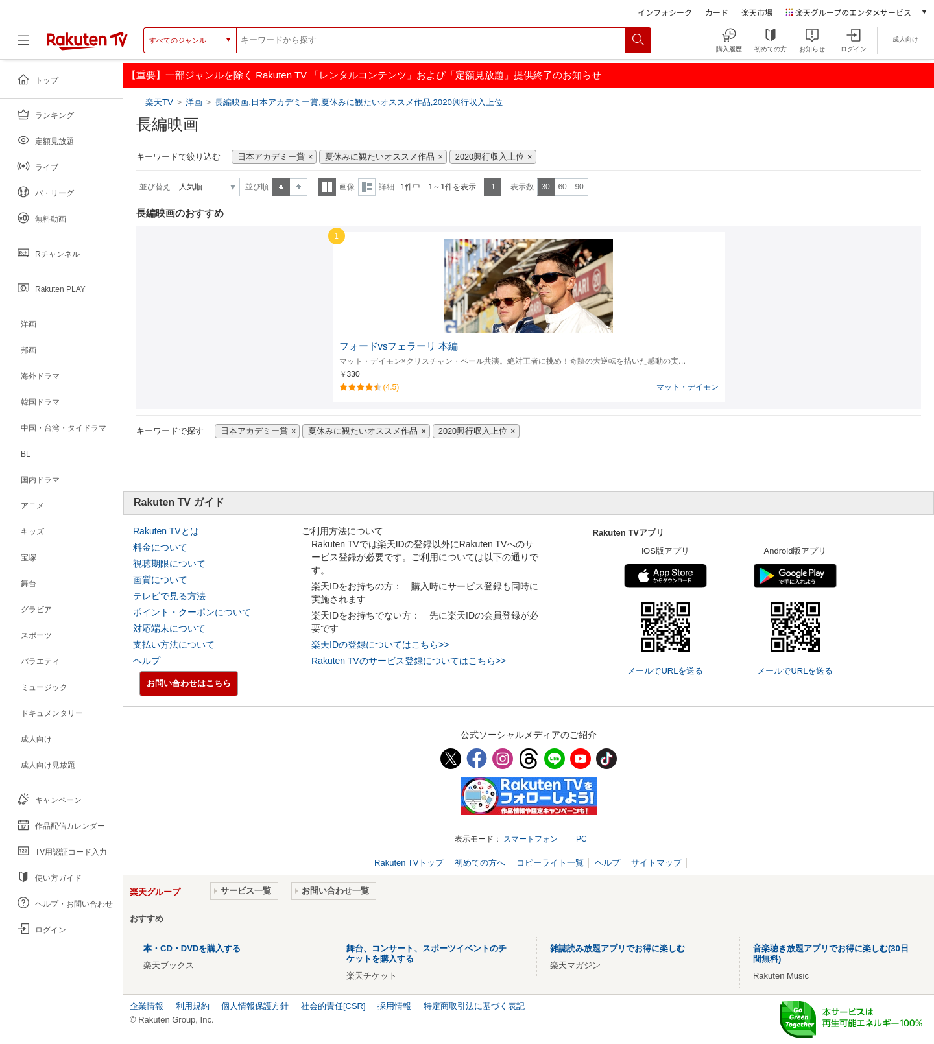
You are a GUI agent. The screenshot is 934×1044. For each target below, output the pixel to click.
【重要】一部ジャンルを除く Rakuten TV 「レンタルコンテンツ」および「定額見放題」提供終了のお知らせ (363, 74)
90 (579, 186)
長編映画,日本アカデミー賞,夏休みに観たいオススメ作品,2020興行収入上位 (359, 102)
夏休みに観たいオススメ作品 (380, 156)
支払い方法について (174, 644)
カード (716, 12)
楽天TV (160, 102)
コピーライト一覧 (550, 863)
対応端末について (169, 628)
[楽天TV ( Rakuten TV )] (87, 45)
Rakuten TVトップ (410, 863)
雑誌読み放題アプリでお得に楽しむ (617, 948)
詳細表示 (367, 187)
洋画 (194, 102)
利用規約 (193, 1006)
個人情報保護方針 (255, 1006)
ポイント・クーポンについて (192, 612)
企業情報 (146, 1006)
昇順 (281, 187)
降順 (298, 187)
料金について (160, 547)
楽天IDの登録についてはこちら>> (380, 644)
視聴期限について (169, 563)
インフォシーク (665, 12)
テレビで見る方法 (169, 596)
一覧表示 (327, 187)
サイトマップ (656, 863)
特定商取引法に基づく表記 (474, 1006)
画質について (160, 580)
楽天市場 (756, 12)
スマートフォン (530, 839)
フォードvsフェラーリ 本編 (399, 346)
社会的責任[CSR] (333, 1006)
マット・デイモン (687, 387)
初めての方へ (480, 863)
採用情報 (394, 1006)
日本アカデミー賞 (271, 156)
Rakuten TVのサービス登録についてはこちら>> (408, 661)
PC (581, 839)
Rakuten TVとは (166, 531)
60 (562, 186)
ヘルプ (146, 661)
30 (545, 186)
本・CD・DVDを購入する (192, 948)
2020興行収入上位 (489, 156)
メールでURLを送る (665, 671)
